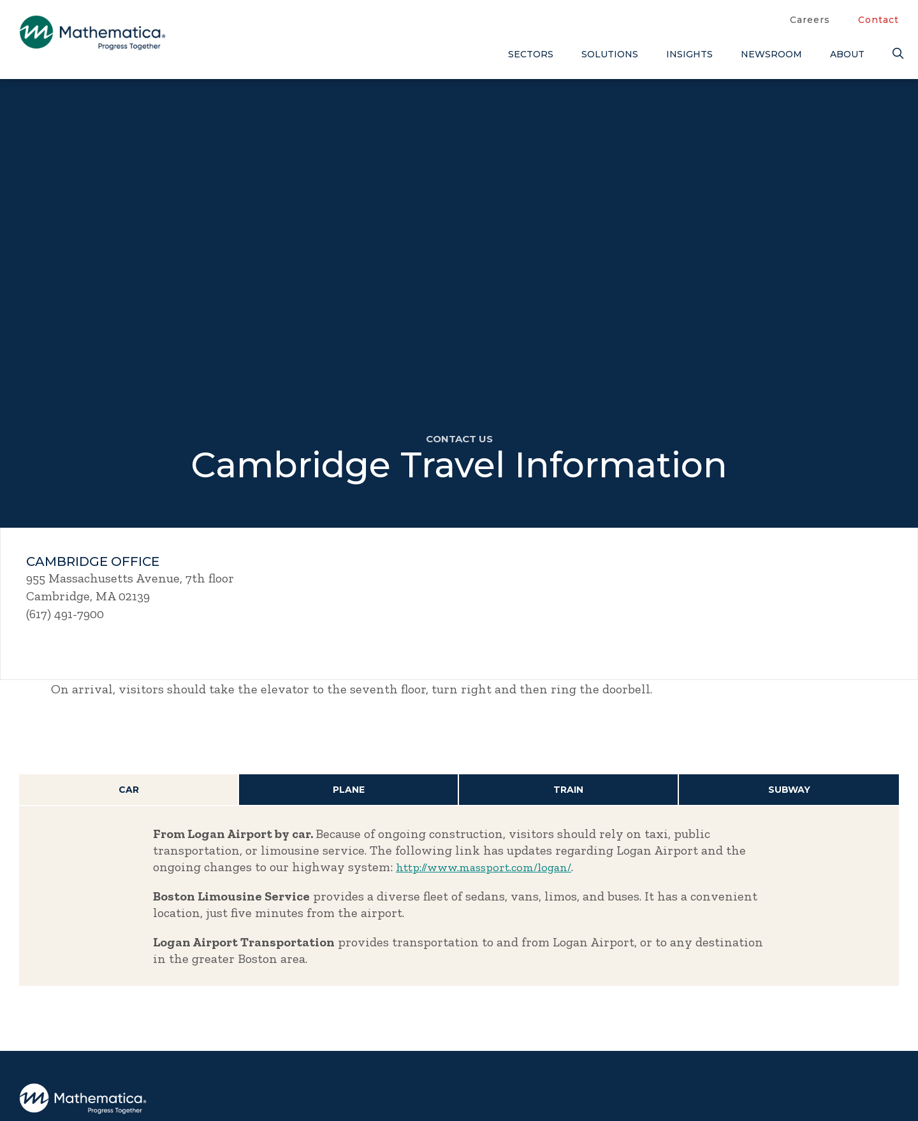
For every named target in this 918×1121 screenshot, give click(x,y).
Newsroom (771, 54)
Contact (878, 19)
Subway (789, 790)
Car (128, 790)
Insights (689, 54)
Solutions (609, 54)
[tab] (129, 790)
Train (569, 790)
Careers (810, 19)
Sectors (530, 54)
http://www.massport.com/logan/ (491, 867)
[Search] (896, 54)
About (847, 54)
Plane (348, 790)
